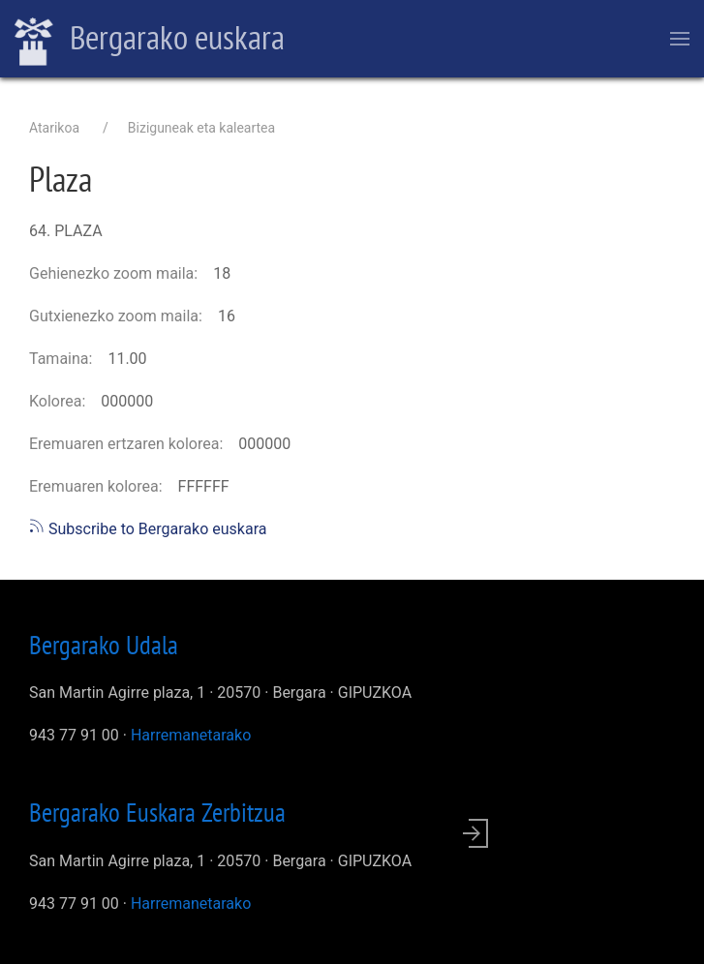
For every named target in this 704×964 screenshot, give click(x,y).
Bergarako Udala (103, 644)
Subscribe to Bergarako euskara (147, 529)
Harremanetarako (191, 735)
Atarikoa (54, 128)
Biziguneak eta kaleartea (201, 128)
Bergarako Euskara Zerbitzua (157, 812)
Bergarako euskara (150, 40)
